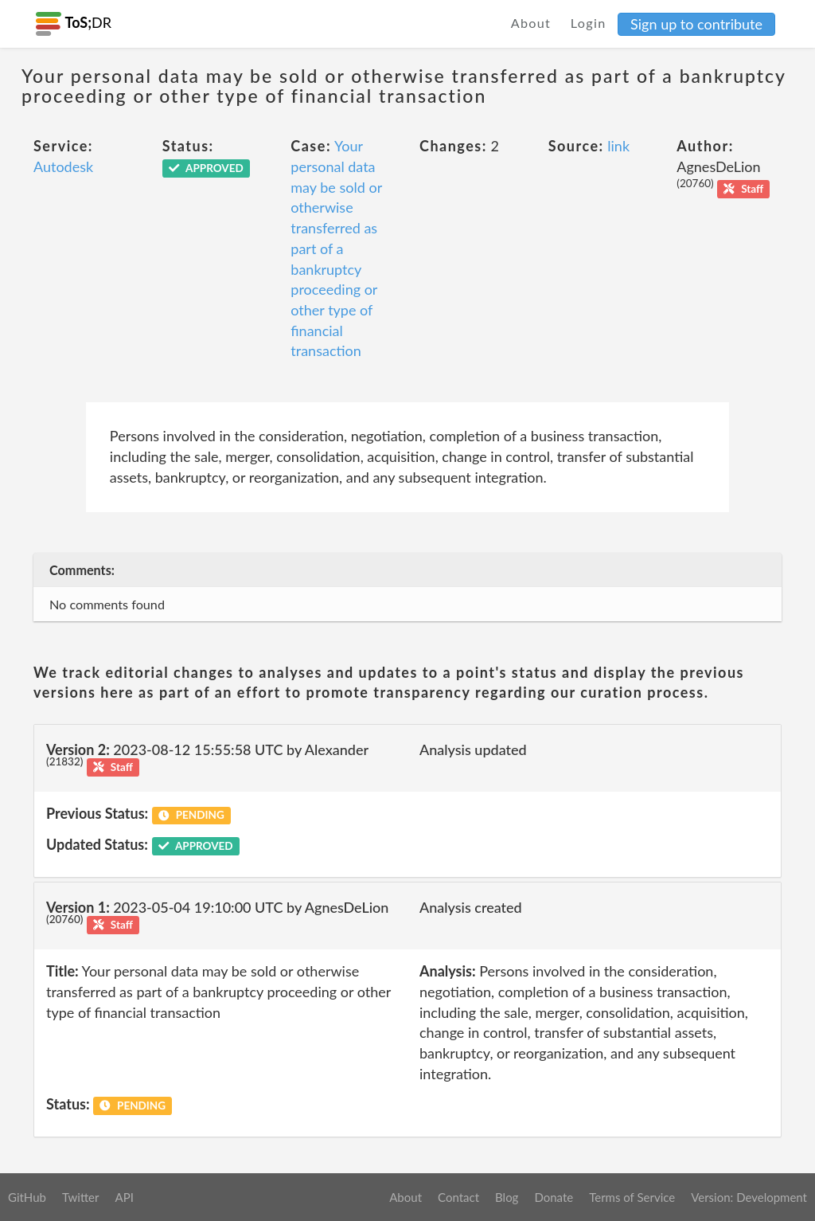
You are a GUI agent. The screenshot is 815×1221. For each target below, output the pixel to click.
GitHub (27, 1197)
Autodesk (63, 166)
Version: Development (749, 1197)
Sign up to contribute (696, 24)
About (531, 22)
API (124, 1197)
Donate (553, 1197)
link (618, 146)
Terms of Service (632, 1197)
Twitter (80, 1197)
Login (588, 22)
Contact (458, 1197)
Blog (506, 1197)
